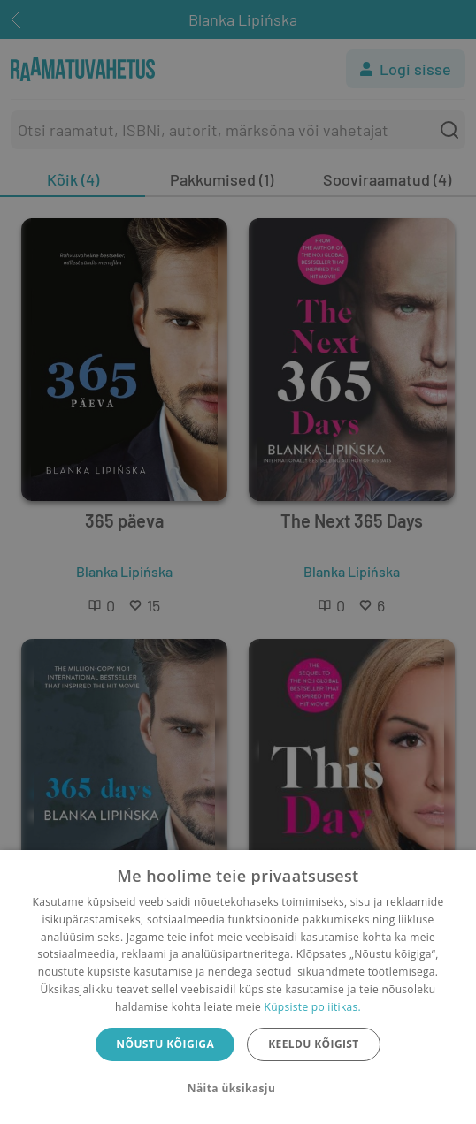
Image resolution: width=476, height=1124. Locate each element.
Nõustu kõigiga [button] (165, 1044)
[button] (238, 1089)
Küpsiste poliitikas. (313, 1006)
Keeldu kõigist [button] (313, 1044)
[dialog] (238, 987)
